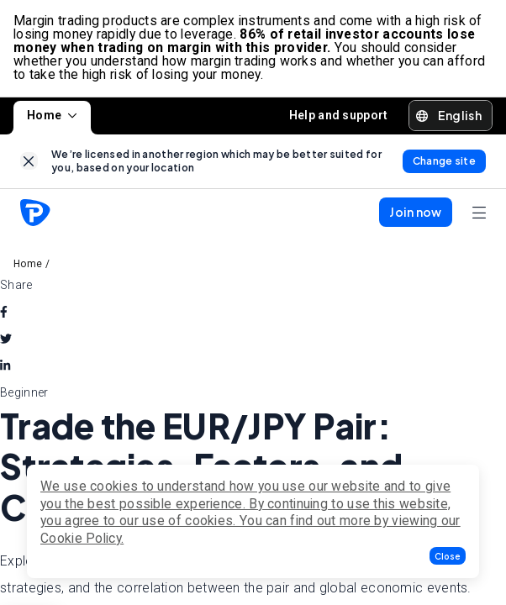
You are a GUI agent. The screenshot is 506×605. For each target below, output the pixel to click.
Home (52, 115)
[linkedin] (5, 365)
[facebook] (4, 311)
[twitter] (6, 338)
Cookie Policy (80, 538)
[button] (448, 556)
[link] (29, 161)
